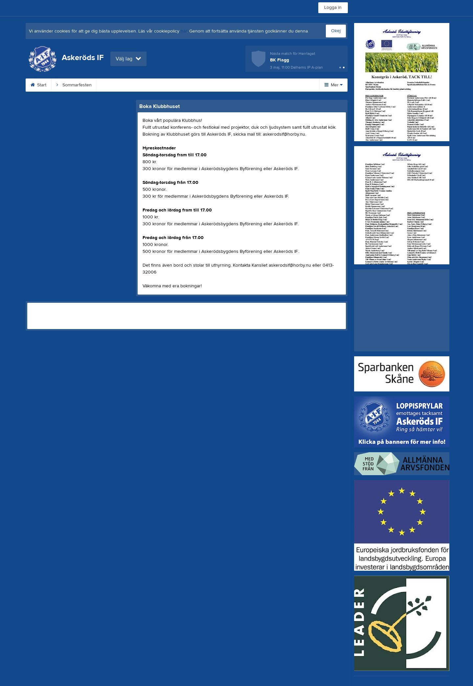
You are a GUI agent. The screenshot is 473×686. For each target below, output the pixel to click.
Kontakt (234, 85)
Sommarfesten (74, 85)
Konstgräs (153, 85)
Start (38, 85)
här (184, 31)
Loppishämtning (195, 85)
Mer (334, 85)
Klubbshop (115, 85)
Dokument (269, 85)
